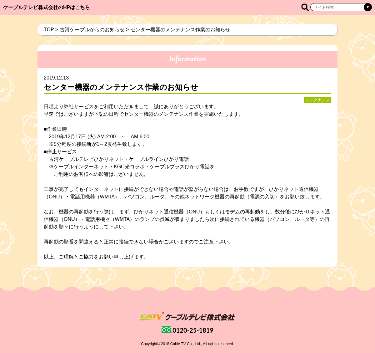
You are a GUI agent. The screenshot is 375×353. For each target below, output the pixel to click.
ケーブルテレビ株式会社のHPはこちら (46, 7)
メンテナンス (317, 100)
